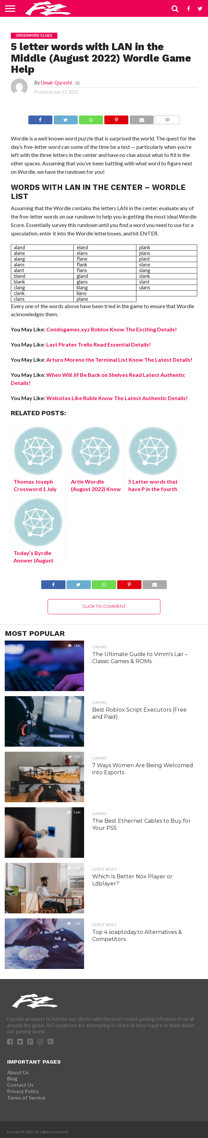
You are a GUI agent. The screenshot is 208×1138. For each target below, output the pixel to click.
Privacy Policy (23, 1091)
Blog (12, 1078)
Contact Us (20, 1085)
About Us (18, 1072)
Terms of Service (26, 1098)
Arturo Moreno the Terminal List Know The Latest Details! (119, 359)
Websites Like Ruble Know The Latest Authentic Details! (117, 398)
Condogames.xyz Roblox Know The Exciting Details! (111, 329)
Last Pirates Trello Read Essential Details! (98, 344)
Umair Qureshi (56, 83)
